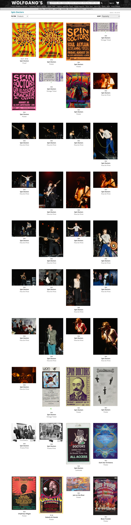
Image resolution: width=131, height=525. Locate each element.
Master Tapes (89, 6)
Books (108, 6)
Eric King (40, 9)
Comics (104, 6)
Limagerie (57, 9)
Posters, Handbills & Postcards (19, 6)
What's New (71, 9)
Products (20, 16)
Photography (32, 6)
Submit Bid (64, 9)
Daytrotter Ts (89, 9)
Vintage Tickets (51, 6)
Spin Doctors (17, 12)
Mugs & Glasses (115, 6)
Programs (59, 6)
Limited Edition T (80, 9)
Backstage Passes (68, 6)
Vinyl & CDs (97, 6)
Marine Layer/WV (41, 6)
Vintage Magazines (79, 6)
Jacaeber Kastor (48, 9)
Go (101, 3)
